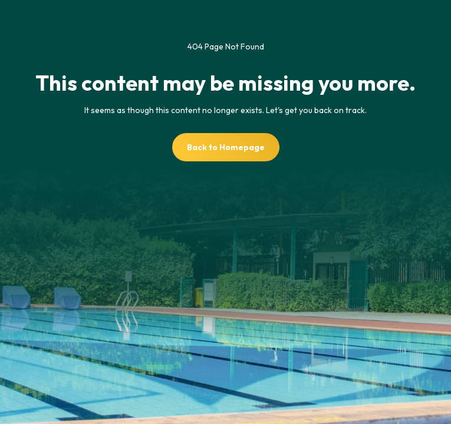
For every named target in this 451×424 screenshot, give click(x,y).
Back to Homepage (226, 147)
